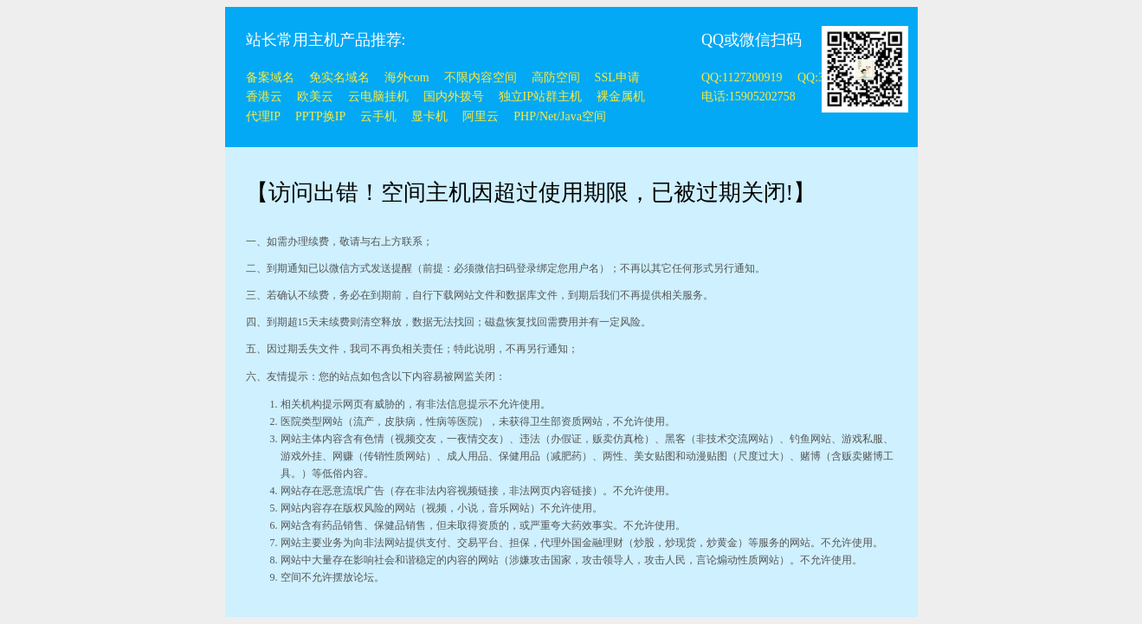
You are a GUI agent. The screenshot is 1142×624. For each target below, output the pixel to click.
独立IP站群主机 (540, 96)
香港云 (264, 96)
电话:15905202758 (748, 96)
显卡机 (429, 116)
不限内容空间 (480, 77)
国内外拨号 (453, 96)
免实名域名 (339, 77)
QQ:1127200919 (743, 77)
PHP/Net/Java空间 (559, 116)
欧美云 (315, 96)
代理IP (263, 116)
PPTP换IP (320, 116)
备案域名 (270, 77)
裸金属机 (621, 96)
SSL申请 (617, 77)
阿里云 (480, 116)
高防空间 (556, 77)
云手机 (378, 116)
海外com (406, 77)
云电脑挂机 (378, 96)
